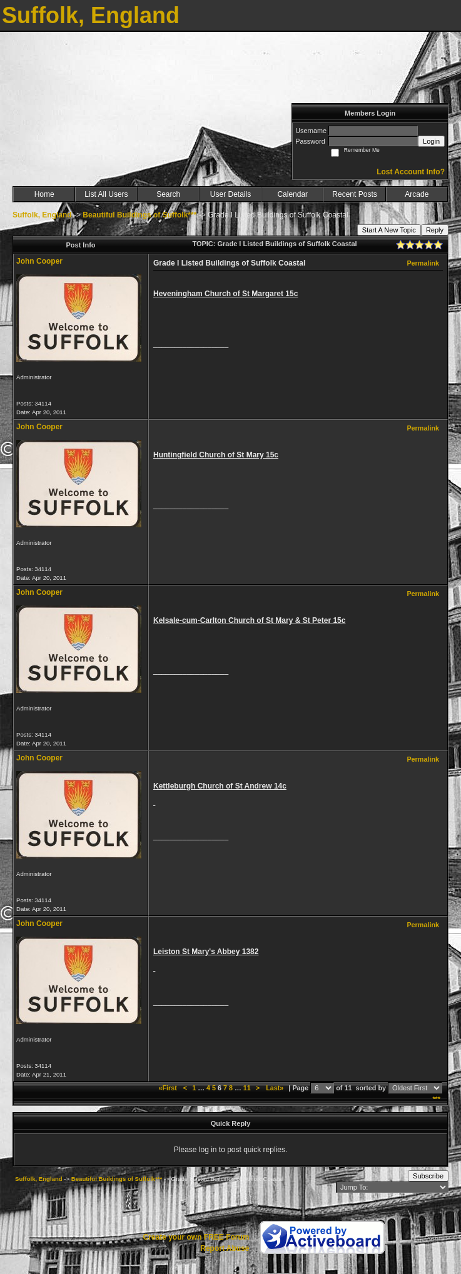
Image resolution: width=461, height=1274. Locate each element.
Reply (434, 230)
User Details (230, 194)
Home (44, 194)
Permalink (423, 263)
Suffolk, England (42, 215)
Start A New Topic (389, 230)
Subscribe (428, 1176)
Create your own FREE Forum (196, 1237)
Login (431, 141)
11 (247, 1088)
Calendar (292, 194)
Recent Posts (354, 194)
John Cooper (39, 261)
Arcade (416, 194)
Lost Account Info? (411, 171)
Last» (275, 1088)
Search (168, 194)
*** (436, 1099)
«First (168, 1088)
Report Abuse (224, 1248)
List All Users (106, 194)
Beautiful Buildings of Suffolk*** (139, 215)
